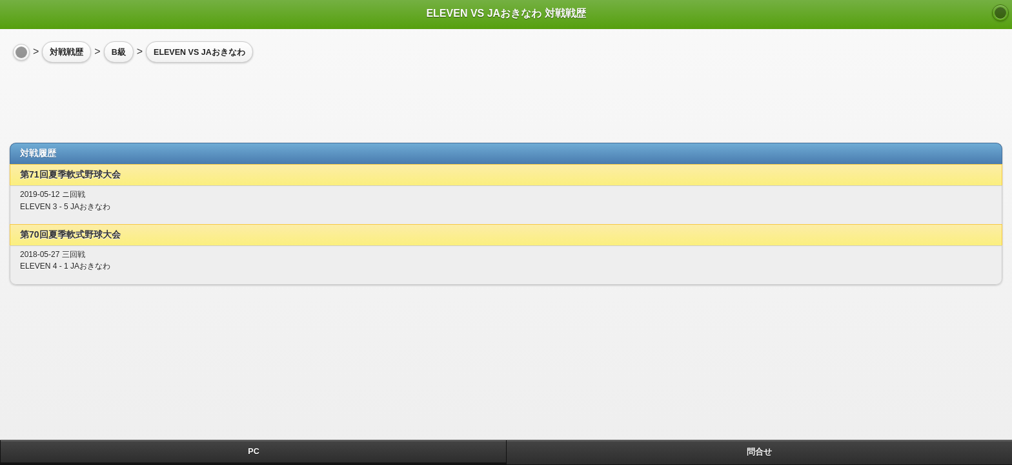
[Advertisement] (113, 97)
